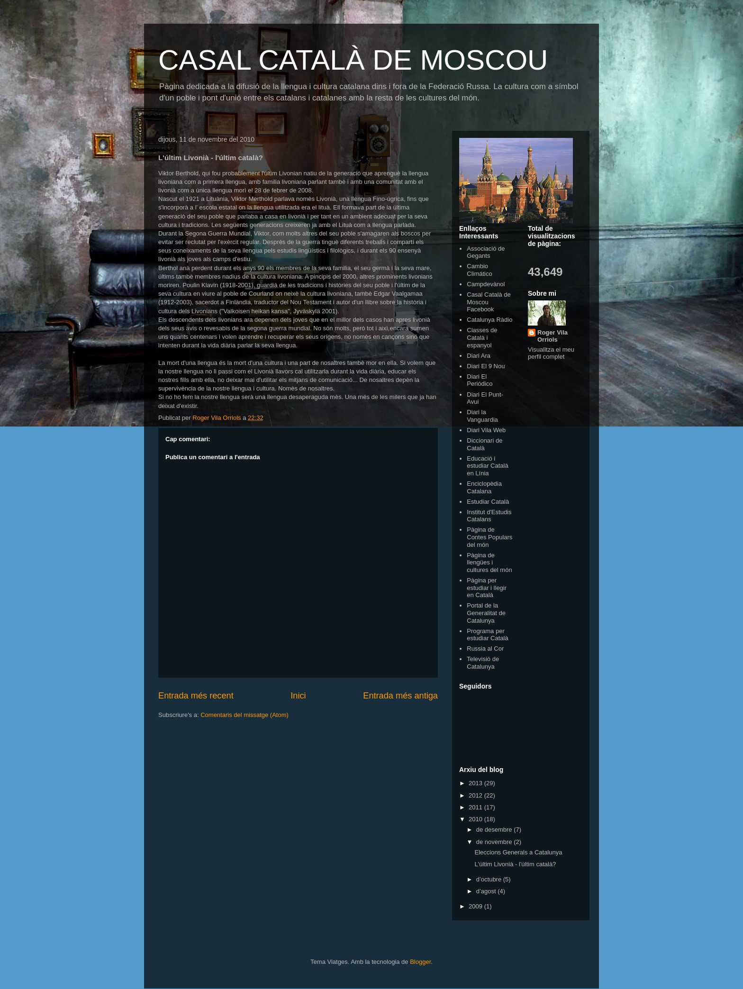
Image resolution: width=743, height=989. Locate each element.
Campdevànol (486, 284)
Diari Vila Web (486, 430)
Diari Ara (478, 355)
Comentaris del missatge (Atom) (244, 714)
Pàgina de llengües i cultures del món (489, 562)
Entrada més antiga (400, 695)
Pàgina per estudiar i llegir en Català (487, 588)
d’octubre (489, 879)
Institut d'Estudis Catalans (489, 515)
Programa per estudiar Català (487, 634)
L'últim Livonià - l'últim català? (515, 864)
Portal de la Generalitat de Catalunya (486, 613)
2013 (476, 783)
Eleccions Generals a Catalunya (518, 852)
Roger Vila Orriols (552, 336)
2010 (476, 819)
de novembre (495, 841)
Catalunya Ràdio (489, 319)
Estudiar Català (488, 501)
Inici (298, 695)
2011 (476, 807)
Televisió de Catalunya (483, 662)
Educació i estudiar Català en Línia (487, 466)
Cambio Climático (479, 270)
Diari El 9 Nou (486, 366)
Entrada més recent (196, 695)
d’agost (487, 891)
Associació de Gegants (486, 252)
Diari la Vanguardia (482, 415)
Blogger (420, 961)
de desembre (495, 829)
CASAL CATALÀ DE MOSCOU (353, 60)
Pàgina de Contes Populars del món (489, 537)
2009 (476, 906)
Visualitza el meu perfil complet (551, 353)
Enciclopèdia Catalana (484, 487)
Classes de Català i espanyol (482, 337)
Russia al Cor (485, 648)
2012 (476, 795)
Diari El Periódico (479, 380)
